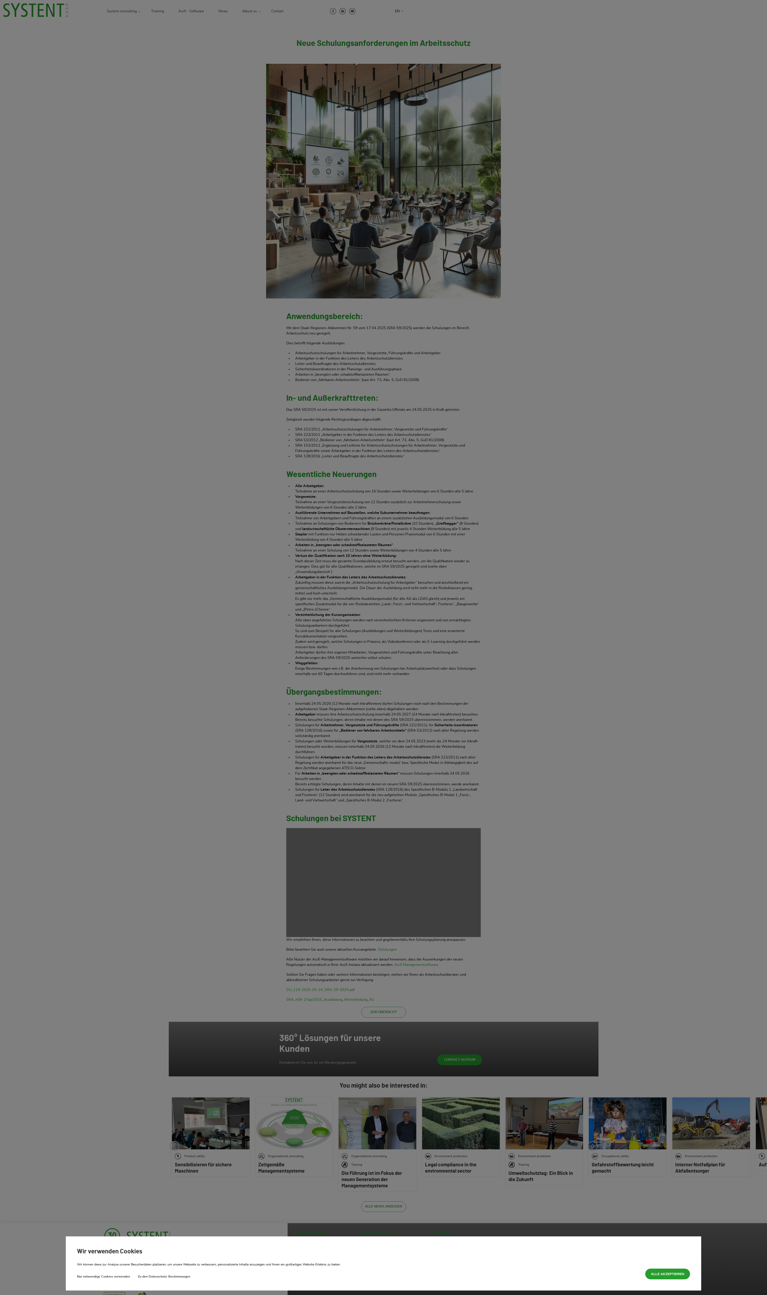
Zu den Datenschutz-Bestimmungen (164, 1276)
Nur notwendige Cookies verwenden (103, 1276)
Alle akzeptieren (667, 1274)
